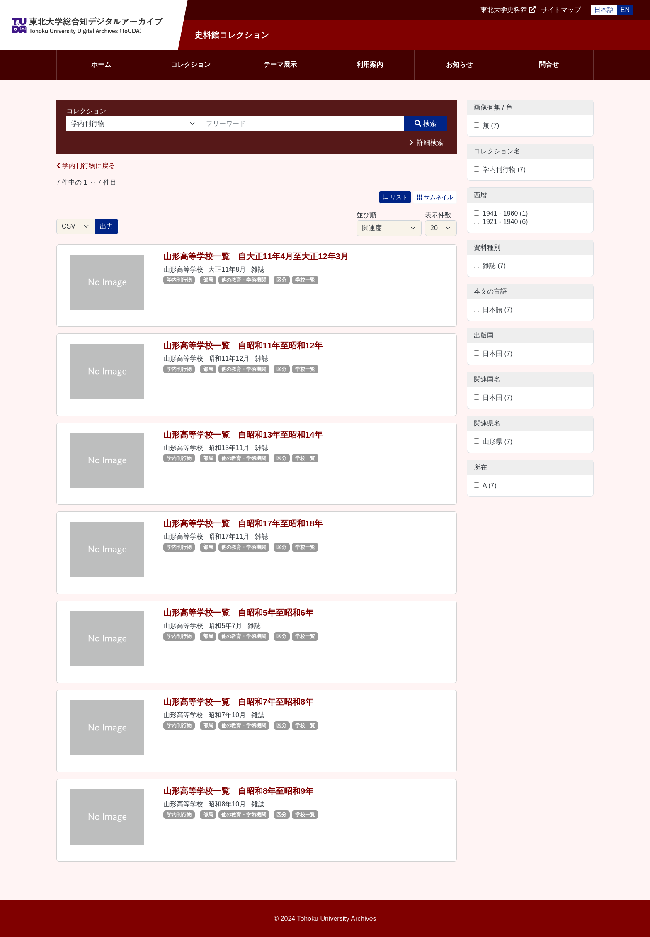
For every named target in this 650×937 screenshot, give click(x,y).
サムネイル (435, 197)
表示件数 (438, 215)
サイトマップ (561, 9)
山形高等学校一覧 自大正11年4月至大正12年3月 (256, 256)
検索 (430, 123)
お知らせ (459, 64)
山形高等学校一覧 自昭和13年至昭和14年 (243, 434)
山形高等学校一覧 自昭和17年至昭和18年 (243, 523)
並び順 (366, 215)
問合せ (549, 64)
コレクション (191, 64)
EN (625, 9)
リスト (395, 197)
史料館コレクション (231, 34)
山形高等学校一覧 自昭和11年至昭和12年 (243, 345)
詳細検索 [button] (429, 142)
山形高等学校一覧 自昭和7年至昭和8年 (238, 701)
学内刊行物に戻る (85, 165)
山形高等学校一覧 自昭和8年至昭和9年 (238, 791)
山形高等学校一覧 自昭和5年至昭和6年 (238, 612)
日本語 (604, 9)
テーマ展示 (280, 64)
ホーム (101, 64)
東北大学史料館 (503, 9)
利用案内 (370, 64)
